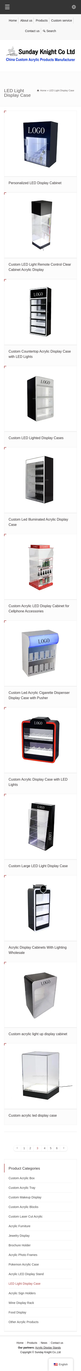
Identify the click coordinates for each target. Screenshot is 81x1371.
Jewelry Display (19, 1235)
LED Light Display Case (25, 1283)
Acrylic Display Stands (48, 1347)
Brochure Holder (20, 1245)
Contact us (32, 31)
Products (42, 20)
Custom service (61, 20)
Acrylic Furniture (19, 1226)
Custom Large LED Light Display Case (38, 866)
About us (26, 20)
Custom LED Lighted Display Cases (36, 438)
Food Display (17, 1312)
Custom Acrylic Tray (22, 1187)
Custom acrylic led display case (33, 1115)
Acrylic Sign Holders (22, 1293)
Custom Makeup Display (25, 1197)
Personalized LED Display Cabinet (35, 183)
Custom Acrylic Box (22, 1178)
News (44, 1342)
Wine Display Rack (21, 1303)
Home (13, 20)
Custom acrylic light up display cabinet (38, 1034)
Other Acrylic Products (24, 1322)
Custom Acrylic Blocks (23, 1207)
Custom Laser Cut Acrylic (26, 1216)
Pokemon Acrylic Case (24, 1264)
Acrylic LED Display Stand (26, 1274)
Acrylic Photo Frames (23, 1255)
